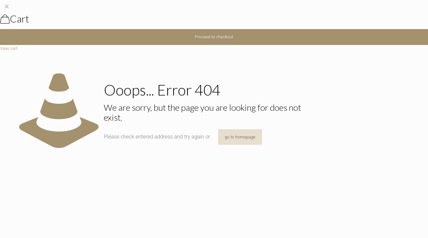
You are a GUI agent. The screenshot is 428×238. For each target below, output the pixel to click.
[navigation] (214, 26)
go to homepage (240, 137)
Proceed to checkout (214, 36)
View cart (9, 48)
